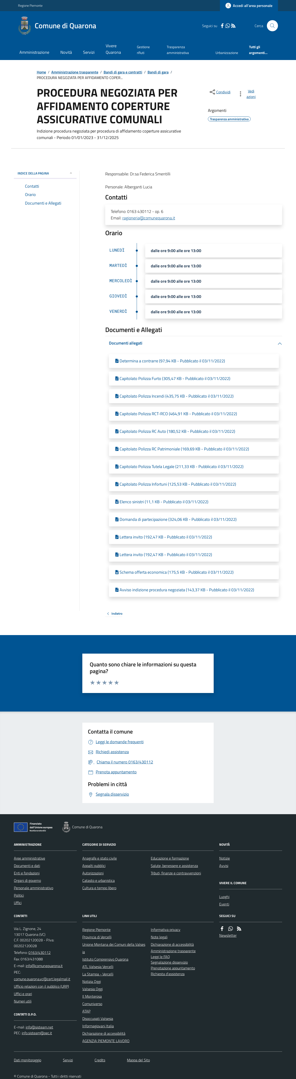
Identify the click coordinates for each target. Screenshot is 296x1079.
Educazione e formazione (170, 858)
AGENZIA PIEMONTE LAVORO (106, 1041)
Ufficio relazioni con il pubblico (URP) (41, 986)
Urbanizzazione (227, 52)
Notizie (224, 858)
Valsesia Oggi (92, 989)
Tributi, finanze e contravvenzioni (176, 873)
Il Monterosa (92, 996)
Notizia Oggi (91, 981)
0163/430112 (39, 952)
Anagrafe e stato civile (99, 858)
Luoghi (224, 896)
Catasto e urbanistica (98, 880)
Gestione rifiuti (143, 49)
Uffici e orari (23, 994)
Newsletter (228, 935)
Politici (19, 895)
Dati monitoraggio (27, 1060)
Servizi (89, 52)
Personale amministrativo (33, 888)
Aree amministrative (29, 858)
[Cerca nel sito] (270, 25)
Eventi (224, 904)
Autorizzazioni (93, 873)
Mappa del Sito (138, 1060)
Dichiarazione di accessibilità (103, 1033)
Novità (66, 52)
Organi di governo (27, 880)
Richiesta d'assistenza (168, 974)
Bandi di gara (158, 72)
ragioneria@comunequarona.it (148, 218)
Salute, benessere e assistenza (174, 865)
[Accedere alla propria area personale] (249, 5)
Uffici (18, 902)
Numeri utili (22, 1001)
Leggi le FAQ (160, 956)
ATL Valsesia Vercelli (97, 966)
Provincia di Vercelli (96, 937)
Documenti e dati (27, 865)
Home (41, 72)
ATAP (86, 1011)
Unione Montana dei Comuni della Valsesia (113, 948)
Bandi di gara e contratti (123, 72)
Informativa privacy (165, 929)
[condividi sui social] (219, 92)
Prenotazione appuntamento (173, 968)
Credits (100, 1060)
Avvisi (223, 865)
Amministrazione (34, 52)
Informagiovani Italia (98, 1026)
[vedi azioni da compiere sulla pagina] (247, 93)
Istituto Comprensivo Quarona (105, 959)
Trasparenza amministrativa (178, 49)
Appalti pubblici (93, 865)
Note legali (159, 937)
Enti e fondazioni (27, 873)
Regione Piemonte (30, 5)
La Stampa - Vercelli (97, 974)
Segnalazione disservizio (169, 962)
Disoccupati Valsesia (97, 1018)
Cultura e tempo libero (99, 888)
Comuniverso (92, 1003)
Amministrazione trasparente (74, 72)
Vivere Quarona (113, 49)
